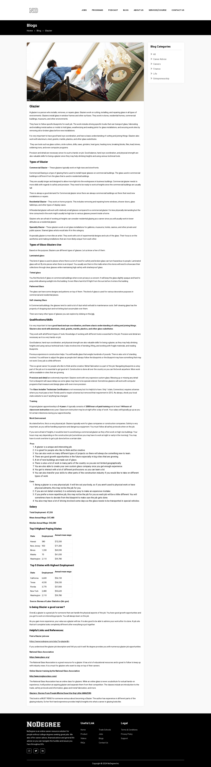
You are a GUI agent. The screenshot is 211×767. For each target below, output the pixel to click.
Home (30, 30)
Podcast (113, 10)
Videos (83, 738)
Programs (97, 10)
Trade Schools (105, 730)
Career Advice (159, 59)
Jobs (84, 10)
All (154, 54)
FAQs (83, 743)
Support (124, 738)
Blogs (101, 738)
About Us (138, 10)
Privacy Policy (127, 734)
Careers (157, 64)
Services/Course (157, 10)
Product (84, 734)
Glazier (34, 106)
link (93, 314)
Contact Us (178, 10)
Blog (126, 10)
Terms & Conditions (129, 730)
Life (155, 73)
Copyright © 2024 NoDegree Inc (105, 763)
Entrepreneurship (161, 78)
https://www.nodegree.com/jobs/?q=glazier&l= (49, 641)
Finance (157, 69)
